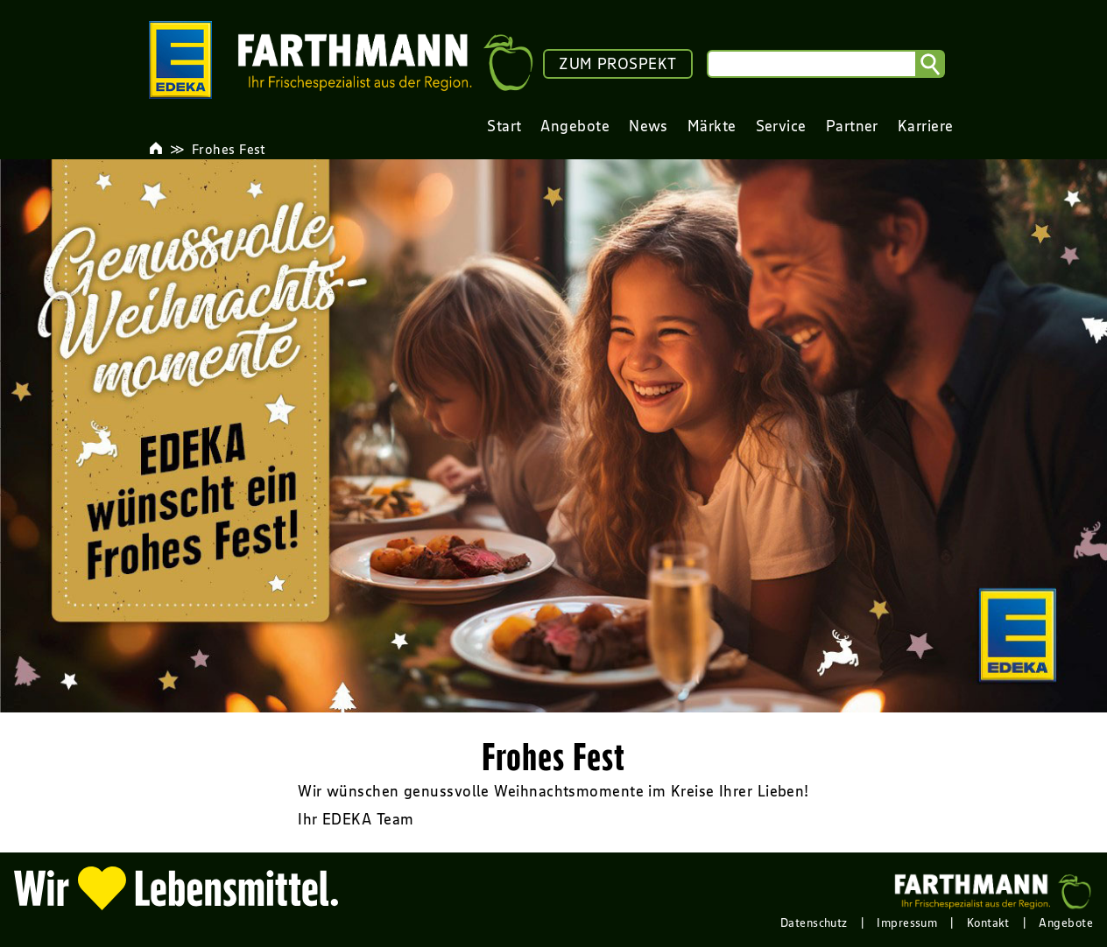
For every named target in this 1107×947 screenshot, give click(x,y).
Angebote (1066, 922)
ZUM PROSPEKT (617, 64)
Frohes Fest (229, 149)
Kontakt (988, 922)
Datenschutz (814, 922)
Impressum (907, 922)
